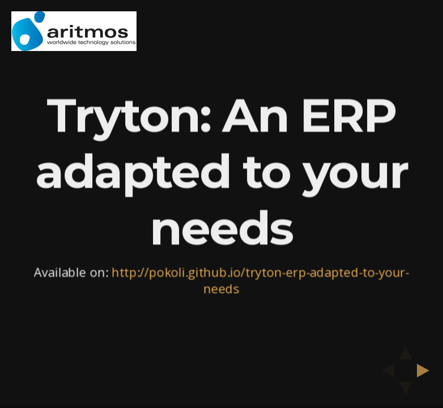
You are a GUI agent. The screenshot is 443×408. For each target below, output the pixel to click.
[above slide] (405, 349)
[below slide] (405, 391)
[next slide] (426, 370)
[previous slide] (384, 370)
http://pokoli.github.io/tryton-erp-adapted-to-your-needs (260, 280)
